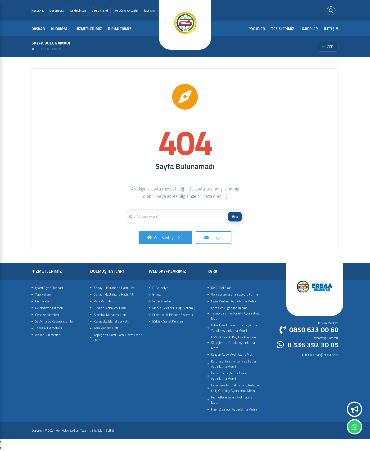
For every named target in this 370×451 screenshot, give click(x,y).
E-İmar (157, 294)
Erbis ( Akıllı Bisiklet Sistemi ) (172, 314)
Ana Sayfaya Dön (165, 237)
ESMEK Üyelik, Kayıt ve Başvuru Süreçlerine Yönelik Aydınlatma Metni (233, 342)
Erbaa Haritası (162, 301)
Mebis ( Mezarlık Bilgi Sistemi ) (173, 307)
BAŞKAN (38, 28)
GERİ (328, 46)
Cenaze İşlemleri (47, 314)
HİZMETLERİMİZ (89, 28)
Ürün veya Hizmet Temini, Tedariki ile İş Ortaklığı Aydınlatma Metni (235, 388)
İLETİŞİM (331, 28)
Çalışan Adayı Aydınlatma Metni (233, 354)
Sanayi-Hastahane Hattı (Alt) (114, 294)
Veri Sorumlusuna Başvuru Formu (234, 294)
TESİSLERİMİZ (282, 28)
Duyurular (354, 409)
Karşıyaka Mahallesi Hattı (111, 321)
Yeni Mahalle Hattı (106, 327)
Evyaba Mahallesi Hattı (110, 307)
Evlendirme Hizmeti (49, 307)
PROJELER (256, 28)
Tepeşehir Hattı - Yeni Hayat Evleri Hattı (118, 337)
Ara (235, 216)
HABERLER (309, 28)
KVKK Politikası (221, 287)
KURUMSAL (60, 28)
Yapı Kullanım (44, 294)
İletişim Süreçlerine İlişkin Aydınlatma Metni (229, 376)
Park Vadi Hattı (104, 301)
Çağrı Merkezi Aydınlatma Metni (233, 301)
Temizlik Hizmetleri (48, 327)
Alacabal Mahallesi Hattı (110, 314)
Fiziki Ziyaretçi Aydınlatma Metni (234, 409)
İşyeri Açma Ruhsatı (49, 287)
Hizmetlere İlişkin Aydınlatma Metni (231, 400)
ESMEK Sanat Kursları (167, 321)
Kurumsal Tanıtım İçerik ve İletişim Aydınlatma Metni (234, 364)
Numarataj (42, 301)
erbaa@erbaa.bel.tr (320, 354)
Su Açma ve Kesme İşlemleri (55, 321)
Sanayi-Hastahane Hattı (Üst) (114, 287)
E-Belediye (160, 287)
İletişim (213, 237)
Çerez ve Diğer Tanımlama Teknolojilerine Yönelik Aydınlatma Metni (235, 313)
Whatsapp (354, 427)
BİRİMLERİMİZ (119, 28)
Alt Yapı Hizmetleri (48, 334)
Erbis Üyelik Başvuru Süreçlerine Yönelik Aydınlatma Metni (234, 328)
